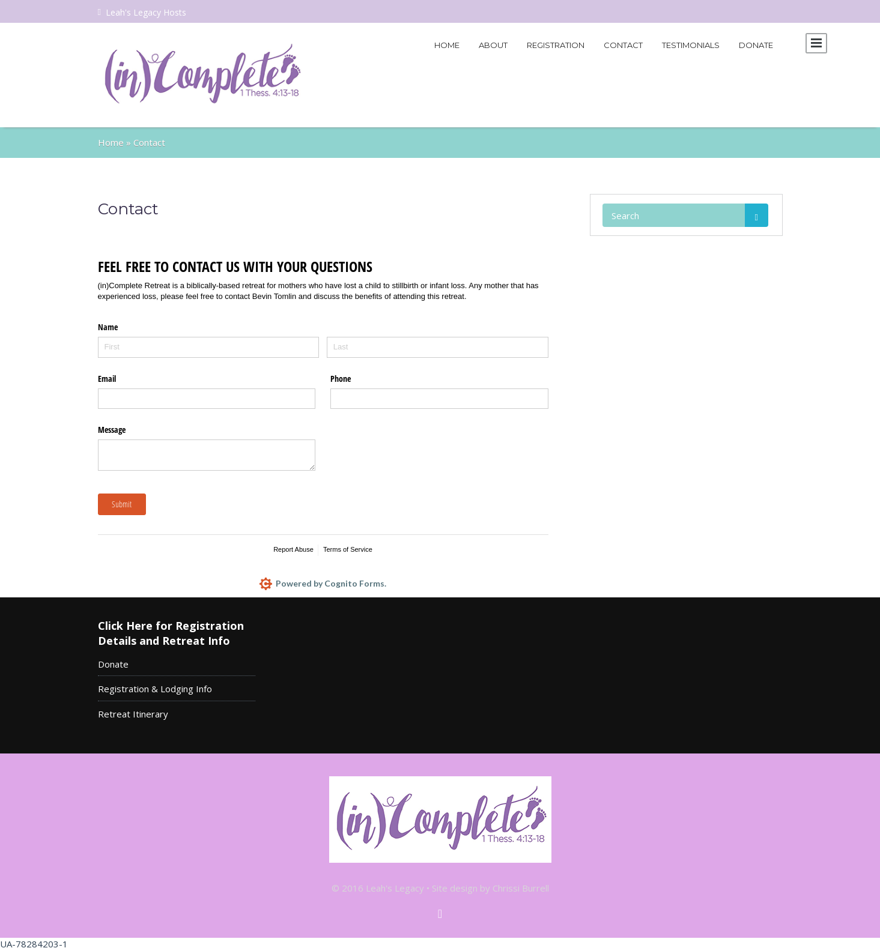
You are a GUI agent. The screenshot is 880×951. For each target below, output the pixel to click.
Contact (623, 45)
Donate (756, 45)
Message (112, 429)
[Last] (437, 347)
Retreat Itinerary (133, 714)
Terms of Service (347, 549)
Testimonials (691, 45)
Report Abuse (293, 549)
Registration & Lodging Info (155, 689)
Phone (340, 378)
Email (107, 378)
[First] (209, 347)
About (493, 45)
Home (447, 45)
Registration (555, 45)
